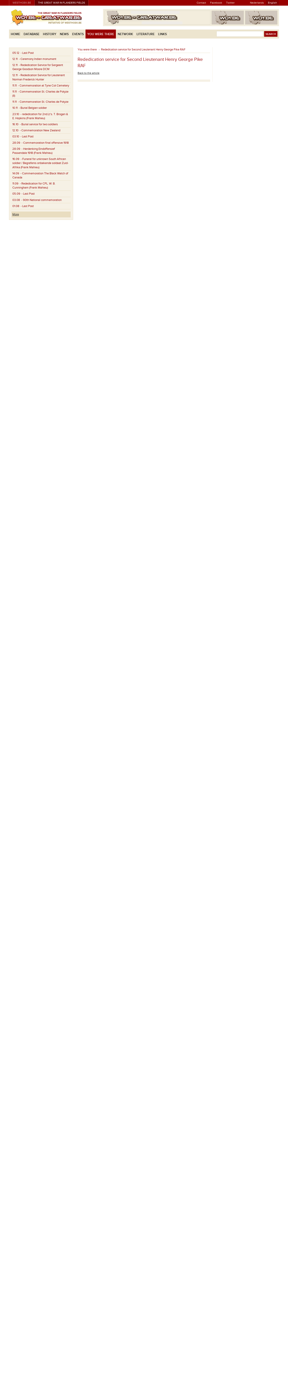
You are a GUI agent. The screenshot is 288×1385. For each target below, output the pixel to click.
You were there (100, 34)
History (49, 34)
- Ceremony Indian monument (34, 59)
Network (125, 34)
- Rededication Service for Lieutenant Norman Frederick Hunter (38, 77)
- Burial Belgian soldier (29, 108)
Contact (201, 2)
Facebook (216, 2)
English (272, 2)
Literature (146, 34)
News (64, 34)
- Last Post (23, 53)
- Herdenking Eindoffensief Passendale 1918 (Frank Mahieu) (33, 151)
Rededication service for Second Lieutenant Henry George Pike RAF (143, 49)
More (15, 214)
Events (78, 34)
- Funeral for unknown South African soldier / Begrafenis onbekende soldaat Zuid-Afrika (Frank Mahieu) (40, 163)
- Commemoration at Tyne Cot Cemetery (40, 85)
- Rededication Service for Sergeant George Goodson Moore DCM (37, 67)
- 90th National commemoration (37, 200)
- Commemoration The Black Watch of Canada (40, 175)
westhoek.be (22, 2)
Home (15, 34)
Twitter (230, 2)
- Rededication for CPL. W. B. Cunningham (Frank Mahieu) (33, 185)
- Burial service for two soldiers (35, 124)
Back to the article (88, 73)
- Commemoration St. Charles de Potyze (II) (40, 94)
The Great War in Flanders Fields (61, 2)
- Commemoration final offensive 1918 (40, 143)
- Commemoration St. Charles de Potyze (40, 102)
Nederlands (257, 2)
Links (162, 34)
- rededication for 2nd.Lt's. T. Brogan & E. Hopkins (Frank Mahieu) (40, 116)
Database (31, 34)
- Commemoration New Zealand (36, 130)
